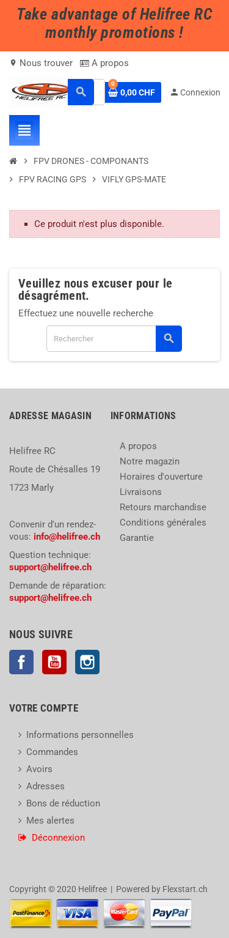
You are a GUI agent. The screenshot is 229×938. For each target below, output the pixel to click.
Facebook (21, 662)
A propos (104, 63)
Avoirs (39, 769)
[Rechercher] (113, 339)
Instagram (87, 662)
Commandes (52, 751)
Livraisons (141, 491)
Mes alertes (50, 820)
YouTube (54, 662)
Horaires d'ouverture (161, 476)
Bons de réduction (63, 803)
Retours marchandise (163, 507)
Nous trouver (41, 63)
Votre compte (43, 708)
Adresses (45, 786)
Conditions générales (163, 522)
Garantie (137, 537)
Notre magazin (150, 461)
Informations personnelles (80, 734)
